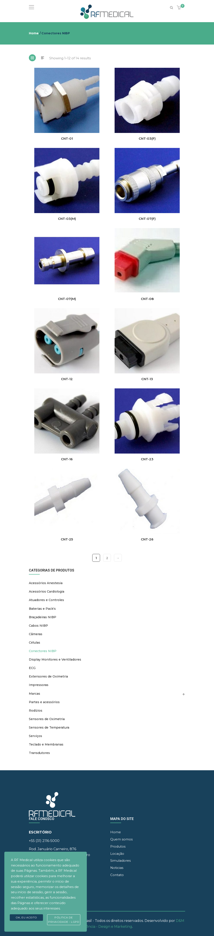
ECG (32, 668)
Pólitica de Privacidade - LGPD (63, 919)
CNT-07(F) (147, 219)
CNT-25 (67, 539)
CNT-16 (67, 459)
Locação (117, 854)
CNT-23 (147, 459)
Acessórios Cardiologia (46, 591)
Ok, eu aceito (26, 917)
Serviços (35, 736)
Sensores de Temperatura (49, 727)
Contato (117, 875)
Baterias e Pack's (42, 609)
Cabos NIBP (38, 626)
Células (34, 642)
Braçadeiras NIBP (42, 617)
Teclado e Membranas (46, 744)
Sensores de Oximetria (47, 719)
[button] (179, 8)
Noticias (116, 868)
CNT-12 (67, 379)
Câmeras (35, 634)
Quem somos (121, 839)
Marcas (34, 694)
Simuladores (120, 860)
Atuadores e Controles (46, 600)
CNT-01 (67, 138)
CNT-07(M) (67, 299)
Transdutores (39, 753)
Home (34, 33)
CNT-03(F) (147, 138)
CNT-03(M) (67, 219)
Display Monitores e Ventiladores (55, 659)
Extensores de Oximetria (48, 676)
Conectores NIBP (42, 651)
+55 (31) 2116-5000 (44, 841)
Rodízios (35, 710)
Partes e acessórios (44, 702)
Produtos (117, 846)
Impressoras (38, 685)
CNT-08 (147, 299)
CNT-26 (147, 539)
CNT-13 (147, 379)
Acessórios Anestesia (46, 583)
